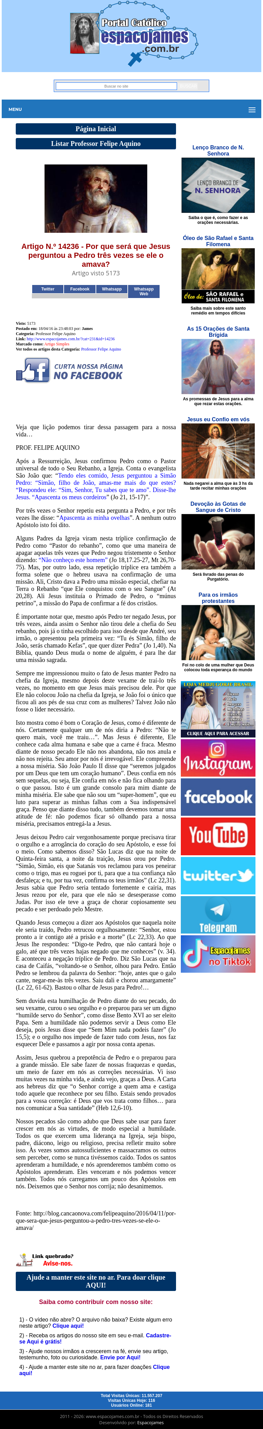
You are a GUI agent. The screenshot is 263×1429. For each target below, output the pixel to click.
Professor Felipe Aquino (101, 349)
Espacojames (150, 1422)
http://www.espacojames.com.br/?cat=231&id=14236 (71, 338)
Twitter (47, 289)
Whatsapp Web (144, 291)
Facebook (79, 289)
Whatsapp (112, 289)
